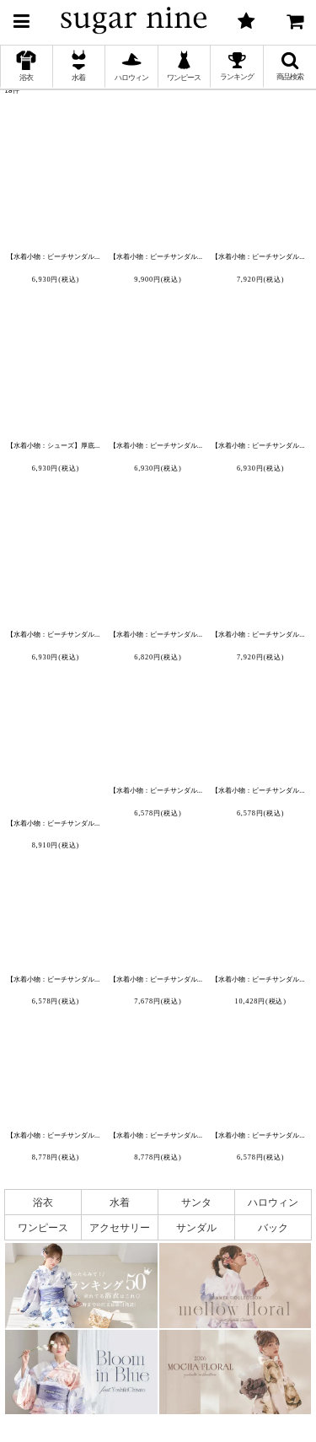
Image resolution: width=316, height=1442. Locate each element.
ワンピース (43, 1227)
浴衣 (43, 1202)
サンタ (196, 1202)
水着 (120, 1202)
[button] (21, 18)
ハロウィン (273, 1202)
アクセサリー (119, 1227)
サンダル (196, 1227)
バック (273, 1227)
